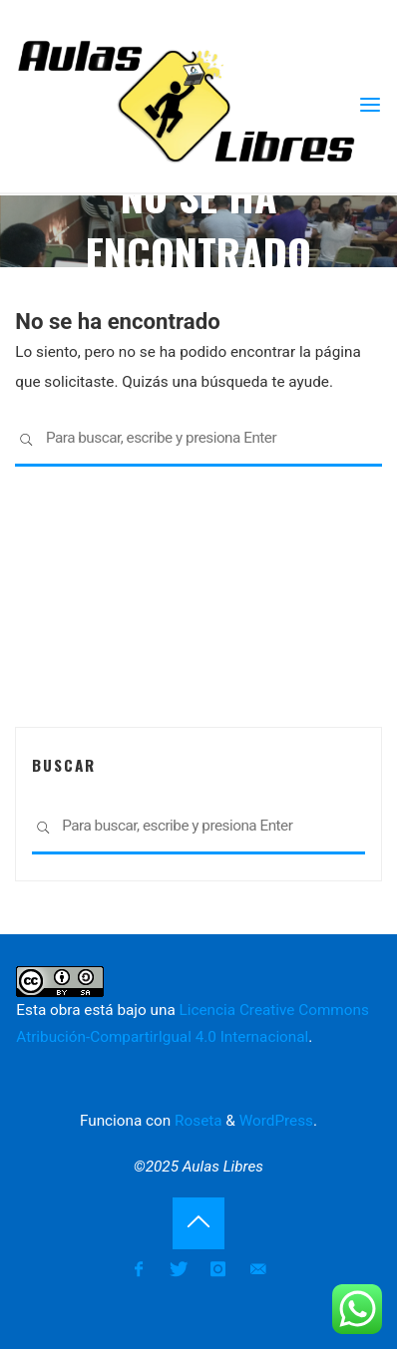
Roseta (196, 1121)
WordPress (276, 1121)
